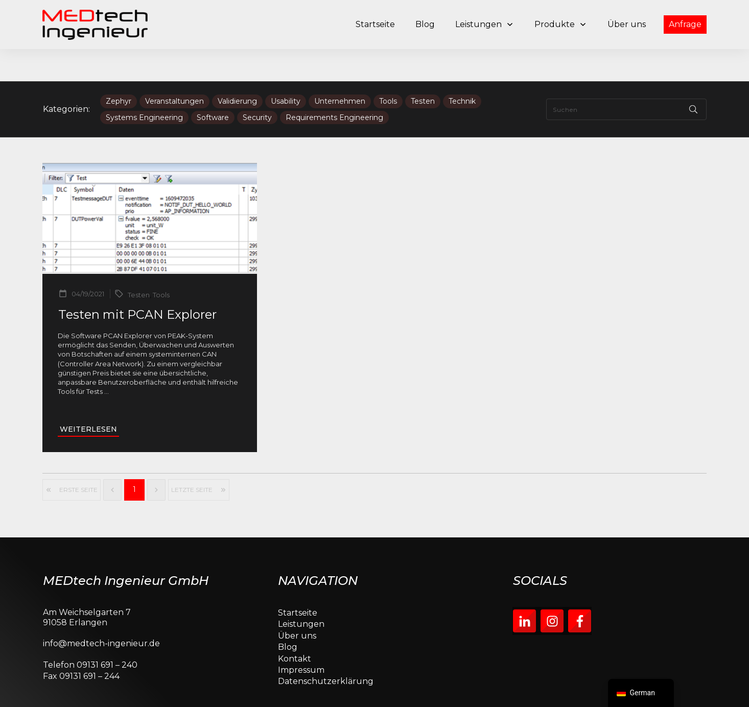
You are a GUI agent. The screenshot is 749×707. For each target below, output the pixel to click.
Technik (462, 69)
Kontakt (294, 626)
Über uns (297, 603)
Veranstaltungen (174, 69)
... (106, 359)
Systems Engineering (144, 85)
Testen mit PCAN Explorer (137, 282)
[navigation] (641, 693)
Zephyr (118, 69)
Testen (423, 69)
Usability (285, 69)
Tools (388, 69)
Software (213, 85)
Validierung (237, 69)
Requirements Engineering (334, 85)
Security (257, 85)
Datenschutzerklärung (325, 649)
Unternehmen (339, 69)
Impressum (301, 638)
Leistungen (301, 592)
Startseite (297, 580)
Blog (287, 615)
